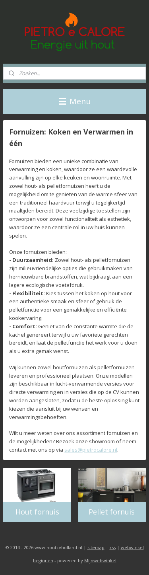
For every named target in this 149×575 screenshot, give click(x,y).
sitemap (95, 547)
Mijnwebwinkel (100, 560)
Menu (75, 101)
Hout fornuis (37, 512)
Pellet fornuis (112, 512)
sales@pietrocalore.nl (90, 449)
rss (113, 547)
